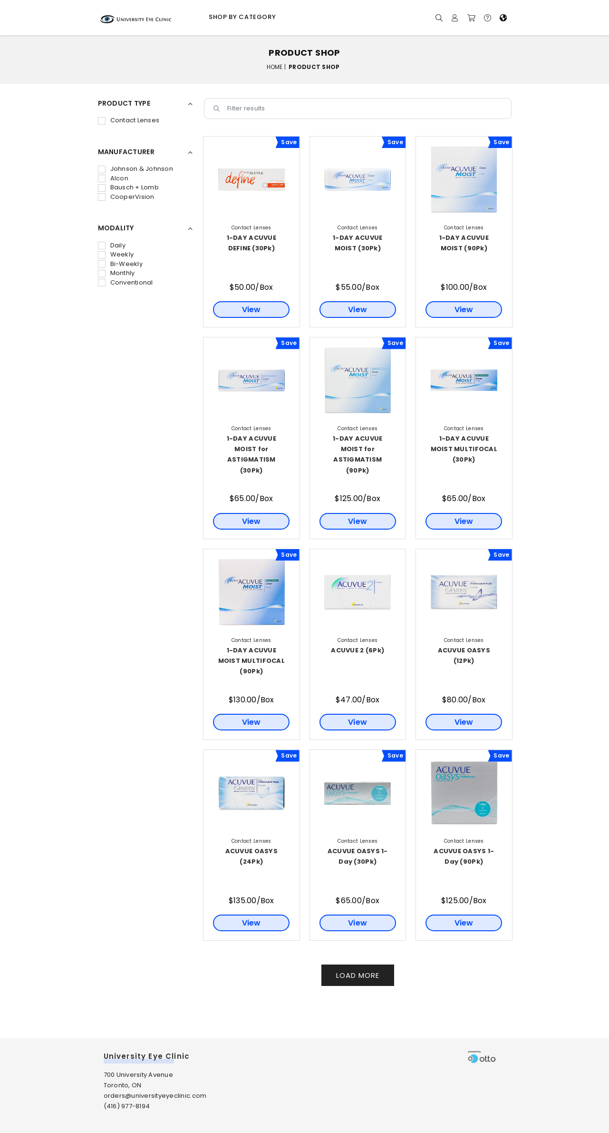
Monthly (116, 272)
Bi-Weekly (120, 263)
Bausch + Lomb (128, 187)
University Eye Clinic (147, 1056)
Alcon (113, 178)
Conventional (125, 282)
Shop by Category (242, 16)
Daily (112, 245)
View (251, 309)
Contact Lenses (129, 120)
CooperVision (126, 196)
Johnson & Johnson (135, 168)
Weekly (116, 254)
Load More (357, 975)
